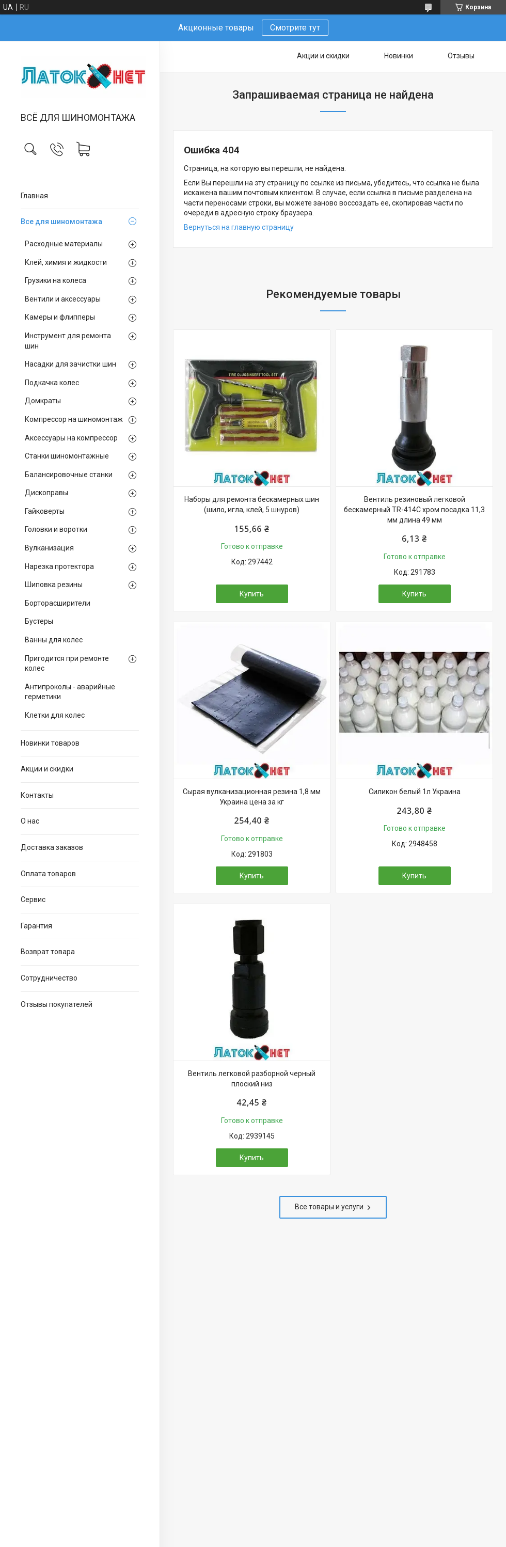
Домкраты (43, 401)
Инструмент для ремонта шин (68, 341)
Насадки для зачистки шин (70, 364)
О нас (30, 821)
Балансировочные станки (69, 474)
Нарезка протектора (59, 566)
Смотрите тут (295, 28)
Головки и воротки (56, 529)
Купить (252, 594)
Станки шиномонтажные (67, 456)
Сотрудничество (49, 978)
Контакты (37, 795)
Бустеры (39, 621)
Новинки (398, 56)
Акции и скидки (47, 769)
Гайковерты (45, 511)
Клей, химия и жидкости (66, 262)
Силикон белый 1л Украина (415, 791)
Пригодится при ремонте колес (67, 663)
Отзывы (461, 56)
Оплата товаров (48, 874)
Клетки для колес (55, 715)
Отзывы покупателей (56, 1004)
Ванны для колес (54, 640)
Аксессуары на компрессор (71, 438)
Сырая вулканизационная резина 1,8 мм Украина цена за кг (252, 796)
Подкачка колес (52, 382)
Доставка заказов (52, 847)
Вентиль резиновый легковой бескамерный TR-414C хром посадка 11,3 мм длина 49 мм (414, 509)
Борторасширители (57, 603)
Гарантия (36, 926)
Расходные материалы (64, 244)
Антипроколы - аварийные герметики (70, 692)
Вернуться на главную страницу (239, 227)
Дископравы (46, 492)
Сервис (33, 899)
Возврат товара (48, 952)
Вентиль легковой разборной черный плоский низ (251, 1078)
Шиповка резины (54, 584)
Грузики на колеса (55, 280)
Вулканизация (49, 548)
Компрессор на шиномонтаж (74, 419)
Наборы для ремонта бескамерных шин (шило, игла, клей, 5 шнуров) (251, 504)
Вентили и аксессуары (63, 299)
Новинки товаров (50, 743)
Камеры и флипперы (60, 317)
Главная (34, 196)
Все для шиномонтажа (61, 221)
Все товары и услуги (329, 1207)
